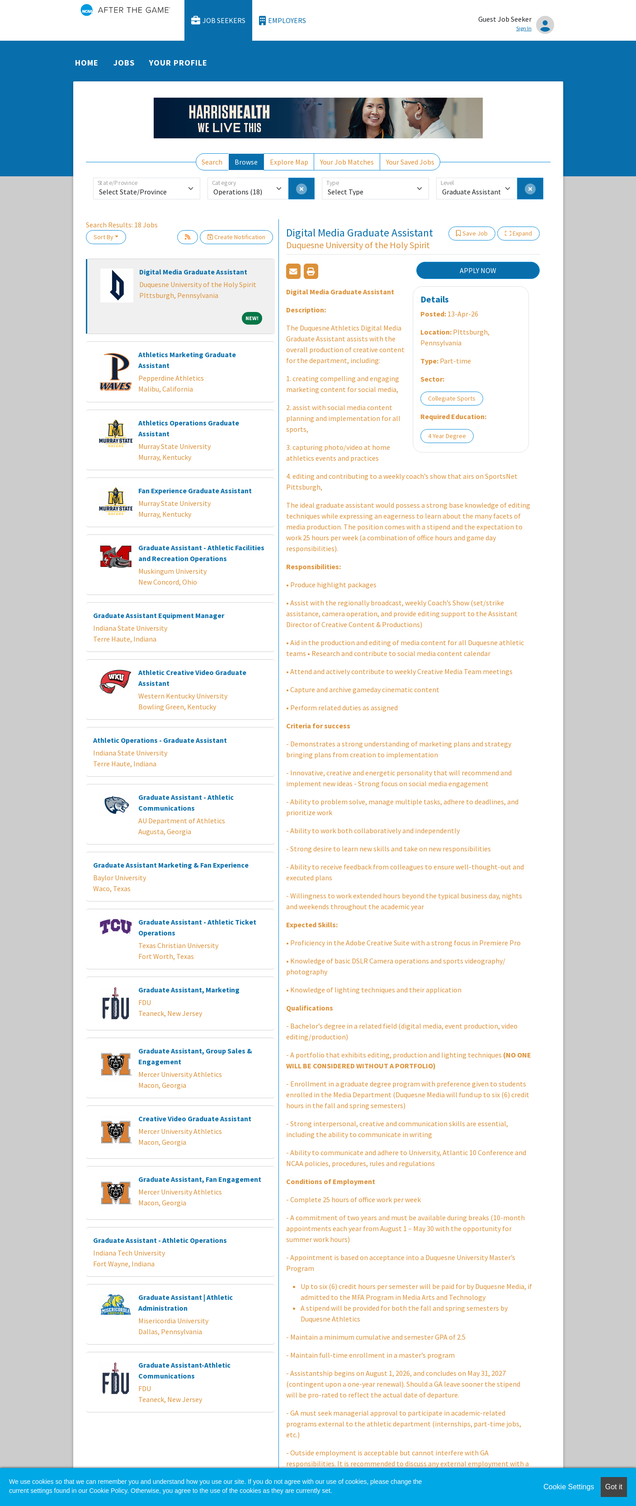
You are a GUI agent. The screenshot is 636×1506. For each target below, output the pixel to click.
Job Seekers (218, 20)
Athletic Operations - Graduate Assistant (160, 740)
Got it (613, 1487)
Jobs (124, 62)
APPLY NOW (478, 270)
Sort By (103, 237)
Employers (282, 20)
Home (87, 62)
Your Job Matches (347, 161)
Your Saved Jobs (410, 161)
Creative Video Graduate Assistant (194, 1118)
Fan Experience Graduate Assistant (195, 490)
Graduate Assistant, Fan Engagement (199, 1179)
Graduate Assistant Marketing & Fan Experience (171, 864)
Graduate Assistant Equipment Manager (158, 615)
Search (212, 161)
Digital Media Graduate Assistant (193, 271)
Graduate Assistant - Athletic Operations (160, 1240)
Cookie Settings (568, 1487)
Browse (246, 161)
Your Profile (178, 62)
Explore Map (289, 161)
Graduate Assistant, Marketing (189, 989)
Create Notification (236, 237)
